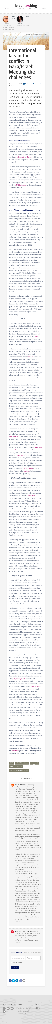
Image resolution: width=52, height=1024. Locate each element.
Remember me (16, 963)
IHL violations (27, 468)
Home (7, 8)
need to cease (35, 686)
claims (26, 471)
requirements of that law (23, 157)
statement (15, 751)
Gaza (11, 763)
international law (22, 763)
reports (30, 357)
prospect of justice (18, 679)
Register (26, 952)
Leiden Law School (24, 1008)
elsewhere (31, 496)
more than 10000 (15, 437)
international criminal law (19, 770)
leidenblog (26, 5)
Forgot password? (36, 952)
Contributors (19, 8)
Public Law (28, 84)
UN (32, 763)
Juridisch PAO (22, 1014)
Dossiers (32, 8)
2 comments (38, 84)
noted (37, 336)
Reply (17, 922)
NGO (36, 763)
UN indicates (21, 185)
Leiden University (24, 1011)
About (44, 8)
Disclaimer (36, 1008)
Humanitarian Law (16, 767)
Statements (21, 455)
